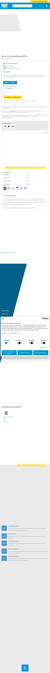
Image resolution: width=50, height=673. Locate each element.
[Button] (5, 126)
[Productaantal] (5, 94)
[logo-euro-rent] (4, 5)
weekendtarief (27, 75)
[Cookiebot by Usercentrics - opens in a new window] (43, 319)
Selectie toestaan (25, 352)
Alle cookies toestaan (41, 352)
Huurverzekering (9, 88)
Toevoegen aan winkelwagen (12, 97)
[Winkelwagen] (46, 6)
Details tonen (43, 347)
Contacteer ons (15, 102)
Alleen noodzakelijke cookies (9, 352)
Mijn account (41, 6)
